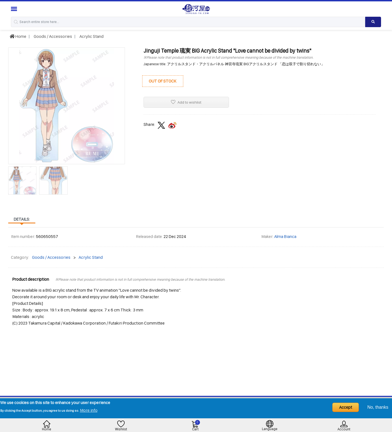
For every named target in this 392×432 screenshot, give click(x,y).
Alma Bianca (285, 236)
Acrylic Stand (91, 36)
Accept (345, 407)
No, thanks (377, 407)
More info (89, 410)
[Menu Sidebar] (14, 9)
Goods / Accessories (52, 36)
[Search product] (373, 22)
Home (18, 36)
